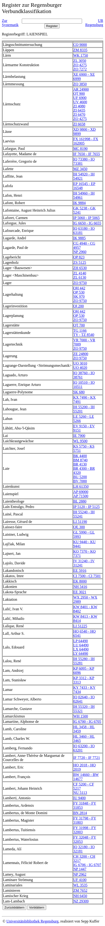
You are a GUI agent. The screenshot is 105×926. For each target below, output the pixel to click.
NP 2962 (79, 874)
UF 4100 (79, 880)
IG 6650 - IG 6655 (87, 223)
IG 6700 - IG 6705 (87, 722)
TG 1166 (80, 331)
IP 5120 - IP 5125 (86, 507)
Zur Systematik (10, 23)
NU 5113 (80, 793)
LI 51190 (80, 522)
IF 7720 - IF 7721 (86, 758)
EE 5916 (79, 571)
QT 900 (79, 94)
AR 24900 (81, 89)
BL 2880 (79, 501)
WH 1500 (80, 716)
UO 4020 (80, 368)
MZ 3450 (80, 169)
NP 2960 (79, 252)
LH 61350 (81, 486)
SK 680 (79, 392)
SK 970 (79, 296)
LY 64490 (80, 653)
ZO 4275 (80, 65)
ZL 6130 (79, 277)
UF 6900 (79, 98)
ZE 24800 (80, 354)
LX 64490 (81, 649)
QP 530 (79, 292)
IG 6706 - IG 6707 (87, 865)
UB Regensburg (94, 23)
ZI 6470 (79, 115)
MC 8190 (80, 149)
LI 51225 (80, 626)
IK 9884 (79, 203)
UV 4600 (80, 102)
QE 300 (79, 527)
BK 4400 (80, 456)
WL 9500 (80, 441)
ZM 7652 (80, 890)
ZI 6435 (79, 110)
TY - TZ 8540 (83, 335)
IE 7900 (79, 436)
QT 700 (79, 325)
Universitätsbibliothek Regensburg (32, 921)
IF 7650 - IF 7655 (86, 154)
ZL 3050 (79, 61)
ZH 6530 (80, 268)
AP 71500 (80, 496)
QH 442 (79, 288)
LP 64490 (80, 641)
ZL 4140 (79, 273)
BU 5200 (80, 477)
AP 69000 (80, 492)
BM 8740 (80, 460)
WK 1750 (80, 55)
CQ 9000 (80, 45)
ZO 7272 (80, 69)
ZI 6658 (79, 124)
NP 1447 (79, 869)
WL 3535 (80, 885)
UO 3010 (80, 363)
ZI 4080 (79, 106)
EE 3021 (79, 592)
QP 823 (79, 257)
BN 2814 (80, 813)
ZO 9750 (80, 283)
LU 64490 (81, 645)
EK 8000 (80, 581)
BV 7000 (80, 481)
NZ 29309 (81, 901)
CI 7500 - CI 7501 (87, 576)
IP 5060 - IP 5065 (86, 218)
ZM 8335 (80, 50)
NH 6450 (80, 896)
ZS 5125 (79, 262)
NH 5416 (80, 587)
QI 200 (78, 306)
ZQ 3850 (80, 84)
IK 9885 (79, 238)
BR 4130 (80, 464)
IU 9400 (79, 798)
